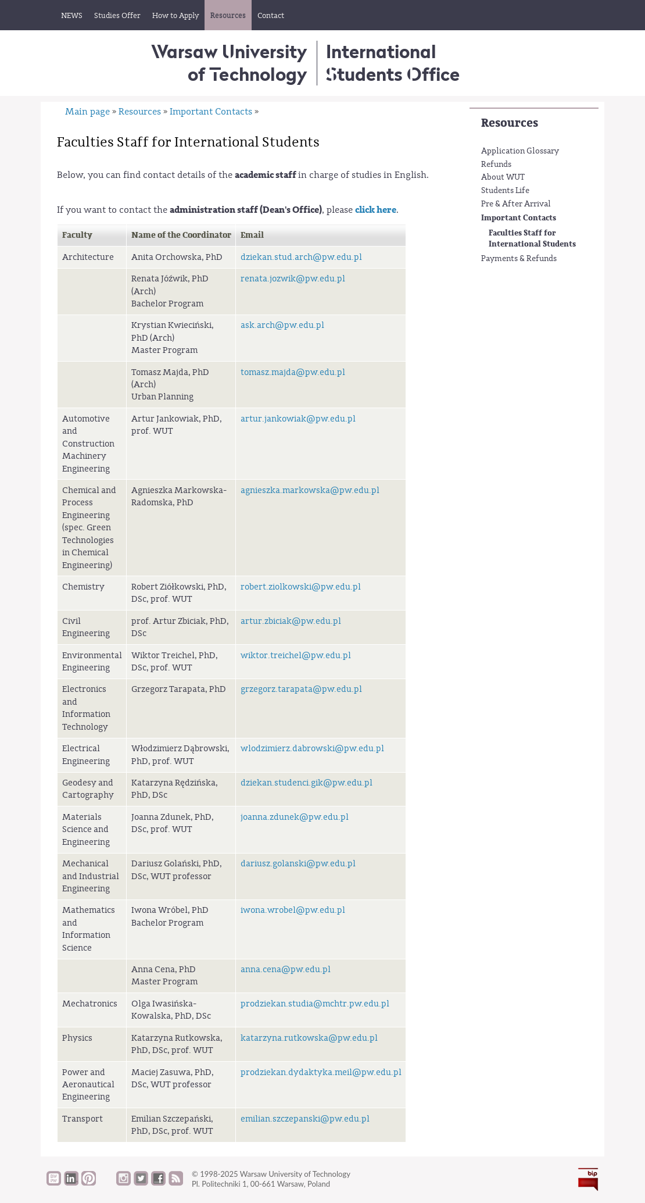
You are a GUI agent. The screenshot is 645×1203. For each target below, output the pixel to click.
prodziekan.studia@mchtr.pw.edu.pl (315, 1003)
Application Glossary (520, 151)
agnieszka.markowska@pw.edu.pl (310, 490)
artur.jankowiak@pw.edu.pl (298, 418)
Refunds (496, 164)
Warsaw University (229, 62)
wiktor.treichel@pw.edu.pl (296, 655)
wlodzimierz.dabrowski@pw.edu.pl (312, 748)
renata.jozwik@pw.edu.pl (293, 278)
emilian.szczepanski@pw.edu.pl (305, 1119)
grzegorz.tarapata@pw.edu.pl (301, 689)
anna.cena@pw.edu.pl (286, 969)
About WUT (503, 177)
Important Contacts (518, 217)
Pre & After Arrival (516, 204)
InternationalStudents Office (393, 62)
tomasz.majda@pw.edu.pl (293, 372)
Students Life (505, 190)
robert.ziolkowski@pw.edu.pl (301, 586)
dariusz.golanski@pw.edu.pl (298, 863)
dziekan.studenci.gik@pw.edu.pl (306, 782)
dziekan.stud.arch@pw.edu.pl (301, 257)
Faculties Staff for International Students (532, 238)
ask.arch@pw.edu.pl (282, 325)
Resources (509, 123)
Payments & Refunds (519, 259)
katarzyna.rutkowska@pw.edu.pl (309, 1038)
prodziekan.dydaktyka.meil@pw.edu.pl (321, 1072)
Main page (87, 111)
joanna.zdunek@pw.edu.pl (295, 817)
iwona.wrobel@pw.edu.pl (293, 910)
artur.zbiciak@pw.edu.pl (291, 621)
